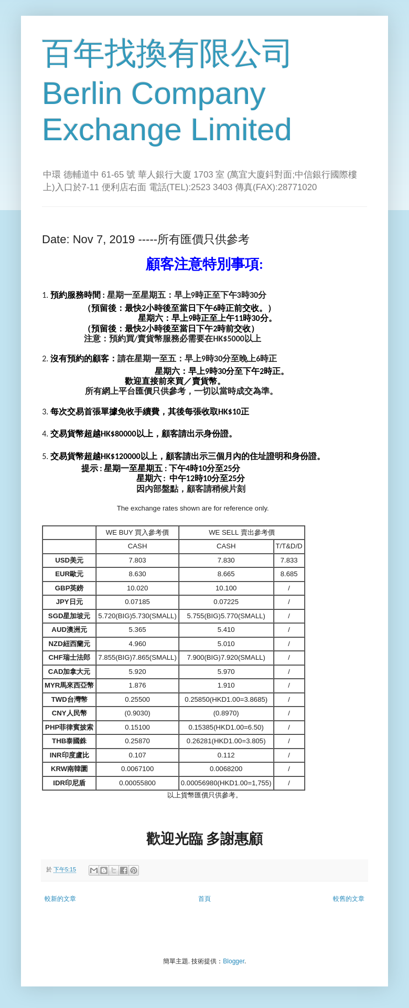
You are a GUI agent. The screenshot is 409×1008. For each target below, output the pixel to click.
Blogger (233, 961)
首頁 (204, 898)
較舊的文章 (348, 898)
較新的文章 (60, 898)
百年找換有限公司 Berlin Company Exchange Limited (168, 91)
